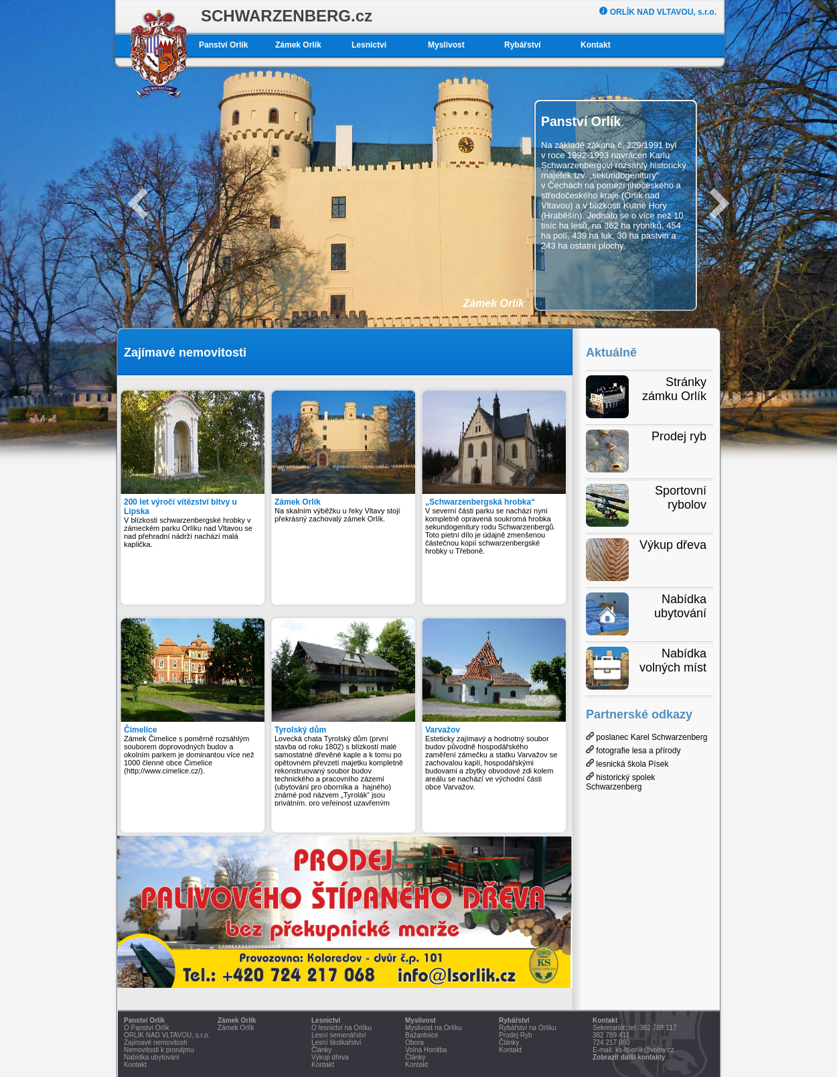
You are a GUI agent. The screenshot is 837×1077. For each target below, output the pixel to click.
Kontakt (596, 45)
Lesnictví (369, 45)
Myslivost (446, 45)
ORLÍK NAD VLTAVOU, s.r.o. (657, 12)
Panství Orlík (223, 45)
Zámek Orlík (298, 45)
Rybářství (522, 45)
